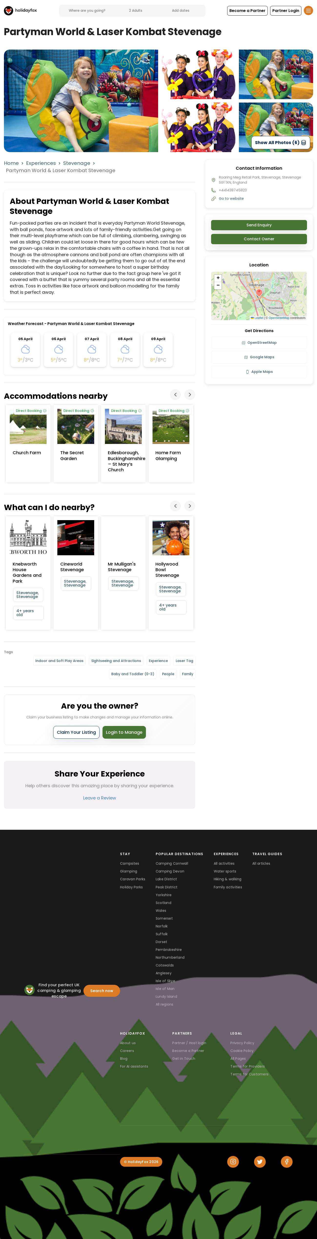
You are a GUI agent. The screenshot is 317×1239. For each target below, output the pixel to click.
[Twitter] (260, 1162)
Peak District (166, 887)
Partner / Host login (189, 1042)
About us (128, 1042)
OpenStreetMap (279, 318)
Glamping (128, 871)
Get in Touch (183, 1058)
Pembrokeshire (169, 949)
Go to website (231, 198)
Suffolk (162, 934)
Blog (123, 1058)
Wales (161, 910)
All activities (224, 863)
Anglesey (164, 973)
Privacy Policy (242, 1042)
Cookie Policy (242, 1050)
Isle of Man (165, 988)
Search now (101, 990)
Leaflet (257, 318)
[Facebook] (287, 1162)
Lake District (166, 879)
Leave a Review (99, 798)
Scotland (163, 902)
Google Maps (259, 357)
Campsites (129, 863)
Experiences (41, 163)
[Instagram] (233, 1162)
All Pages (238, 1058)
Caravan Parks (132, 879)
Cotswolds (165, 965)
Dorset (161, 941)
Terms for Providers (247, 1066)
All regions (165, 1004)
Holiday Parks (131, 887)
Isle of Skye (165, 980)
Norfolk (162, 926)
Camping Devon (170, 871)
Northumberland (170, 957)
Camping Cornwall (172, 863)
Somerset (164, 918)
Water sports (225, 871)
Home (11, 163)
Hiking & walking (228, 879)
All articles (261, 863)
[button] (247, 11)
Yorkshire (164, 894)
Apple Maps (259, 371)
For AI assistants (134, 1066)
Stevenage (76, 163)
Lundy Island (166, 996)
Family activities (228, 887)
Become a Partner (188, 1050)
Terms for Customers (249, 1074)
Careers (127, 1050)
